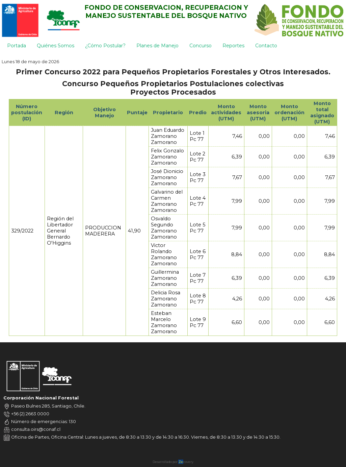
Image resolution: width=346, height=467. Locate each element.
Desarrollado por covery (173, 462)
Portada (16, 46)
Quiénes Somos (55, 46)
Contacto (266, 46)
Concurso (200, 46)
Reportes (233, 46)
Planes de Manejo (157, 46)
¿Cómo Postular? (105, 46)
